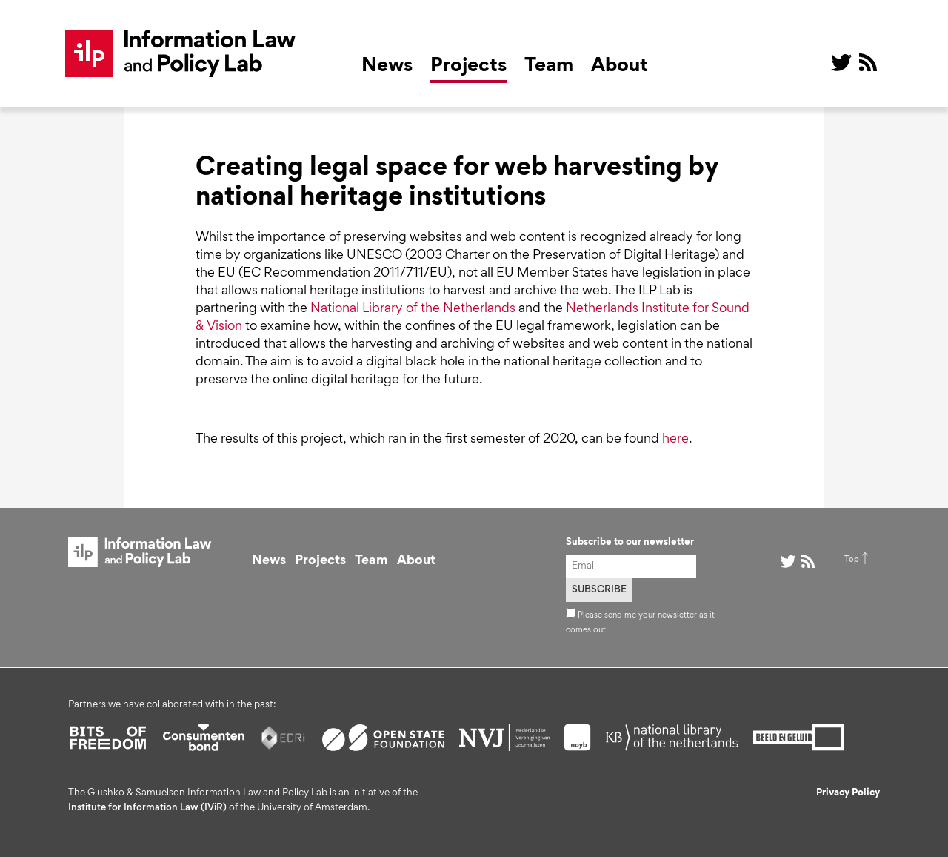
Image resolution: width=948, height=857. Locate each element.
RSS (868, 62)
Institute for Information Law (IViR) (147, 808)
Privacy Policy (848, 793)
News (387, 67)
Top (851, 559)
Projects (468, 67)
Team (548, 67)
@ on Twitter (841, 62)
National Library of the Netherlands (412, 309)
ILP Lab (180, 53)
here (675, 440)
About (619, 67)
